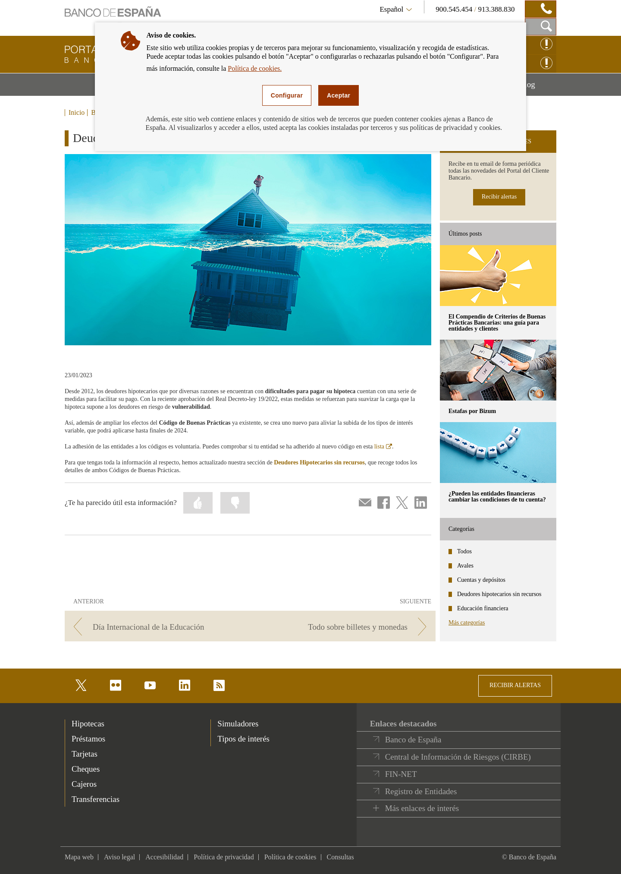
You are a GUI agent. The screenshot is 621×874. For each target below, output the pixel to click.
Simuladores (237, 723)
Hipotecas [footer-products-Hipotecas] (88, 723)
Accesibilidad (164, 857)
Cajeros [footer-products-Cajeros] (84, 784)
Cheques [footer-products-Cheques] (86, 768)
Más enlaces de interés (422, 808)
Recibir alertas (499, 196)
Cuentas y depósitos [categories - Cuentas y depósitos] (481, 580)
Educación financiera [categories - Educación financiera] (482, 608)
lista (383, 446)
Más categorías (466, 622)
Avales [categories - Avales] (465, 565)
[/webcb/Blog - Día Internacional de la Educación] (156, 627)
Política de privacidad (224, 857)
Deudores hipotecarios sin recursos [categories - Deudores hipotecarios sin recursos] (499, 594)
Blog (537, 87)
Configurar (287, 95)
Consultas (340, 857)
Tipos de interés (243, 738)
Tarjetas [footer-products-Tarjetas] (84, 753)
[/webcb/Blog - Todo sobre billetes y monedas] (344, 627)
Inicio (77, 112)
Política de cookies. (255, 68)
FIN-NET (401, 774)
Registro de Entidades (421, 791)
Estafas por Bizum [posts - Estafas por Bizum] (472, 411)
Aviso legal (119, 857)
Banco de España (413, 739)
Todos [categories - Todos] (464, 551)
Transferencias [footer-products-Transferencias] (95, 799)
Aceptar (338, 95)
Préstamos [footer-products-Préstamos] (88, 738)
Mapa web (79, 857)
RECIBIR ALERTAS (515, 685)
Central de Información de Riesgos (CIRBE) (458, 756)
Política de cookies (290, 857)
